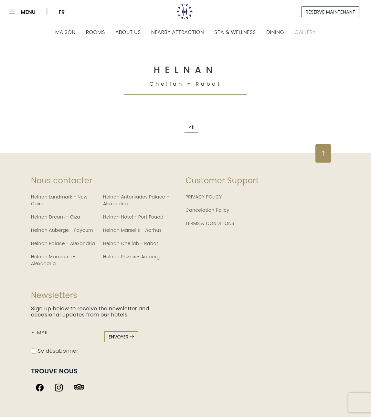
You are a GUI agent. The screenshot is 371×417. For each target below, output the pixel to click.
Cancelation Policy (207, 210)
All (191, 127)
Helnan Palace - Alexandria (63, 243)
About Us (128, 32)
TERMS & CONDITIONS (210, 223)
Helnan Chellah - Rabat (130, 243)
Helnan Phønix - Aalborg (131, 256)
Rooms (95, 32)
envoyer (121, 337)
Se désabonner (54, 351)
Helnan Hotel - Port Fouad (133, 217)
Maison (65, 32)
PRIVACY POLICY (204, 197)
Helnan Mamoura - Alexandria (53, 260)
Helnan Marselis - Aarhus (132, 230)
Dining (275, 32)
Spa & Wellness (235, 32)
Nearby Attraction (177, 32)
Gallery (305, 32)
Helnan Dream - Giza (55, 217)
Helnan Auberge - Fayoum (62, 230)
